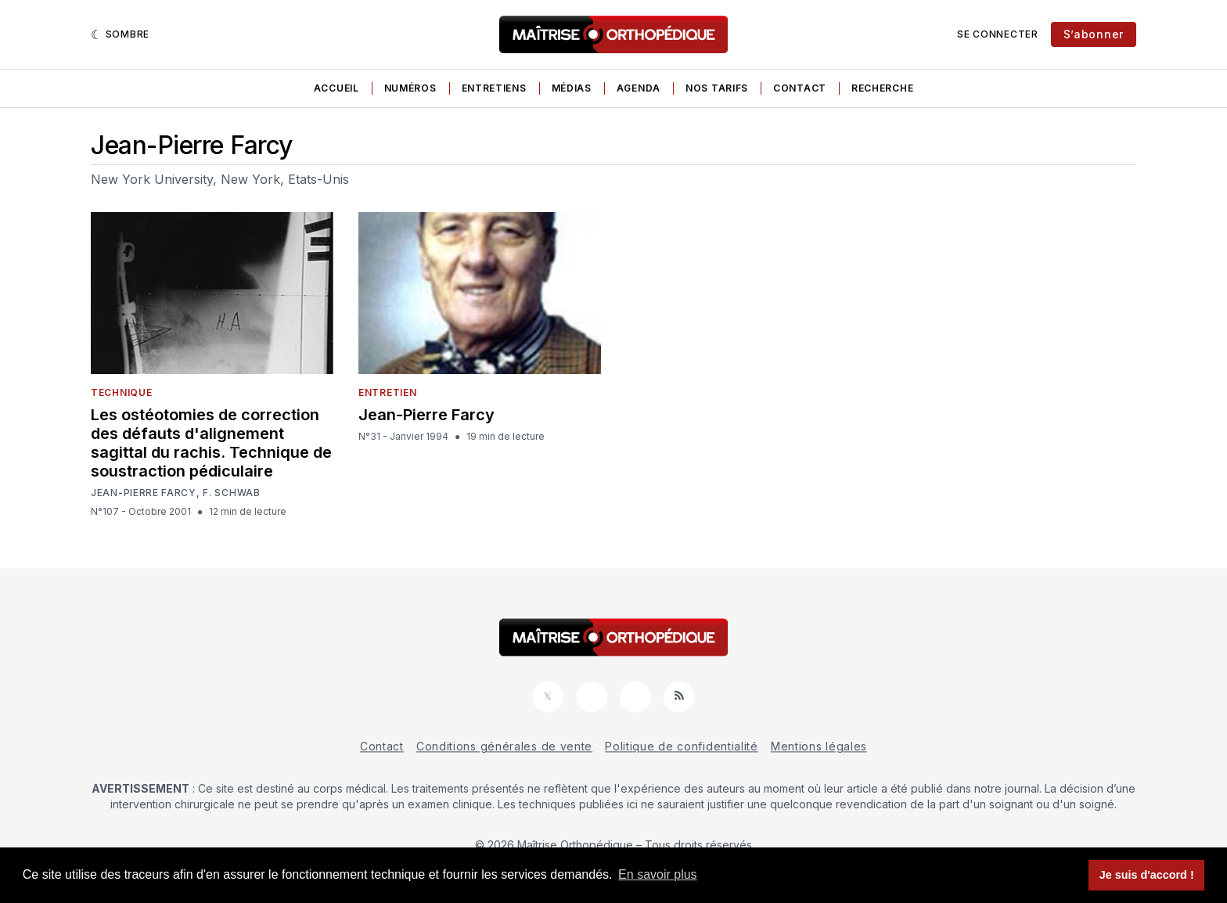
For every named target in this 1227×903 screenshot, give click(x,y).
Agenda (638, 88)
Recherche (882, 88)
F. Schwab (231, 493)
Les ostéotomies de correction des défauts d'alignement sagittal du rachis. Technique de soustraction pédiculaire (211, 442)
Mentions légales (819, 746)
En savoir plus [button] (657, 874)
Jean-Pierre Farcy (143, 493)
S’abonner (1093, 34)
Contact (799, 88)
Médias (572, 88)
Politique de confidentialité (681, 746)
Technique (121, 392)
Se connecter (997, 34)
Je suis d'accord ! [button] (1146, 875)
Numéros (410, 88)
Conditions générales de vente (504, 746)
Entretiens (494, 88)
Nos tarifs (716, 88)
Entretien (387, 392)
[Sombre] (120, 34)
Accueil (336, 88)
